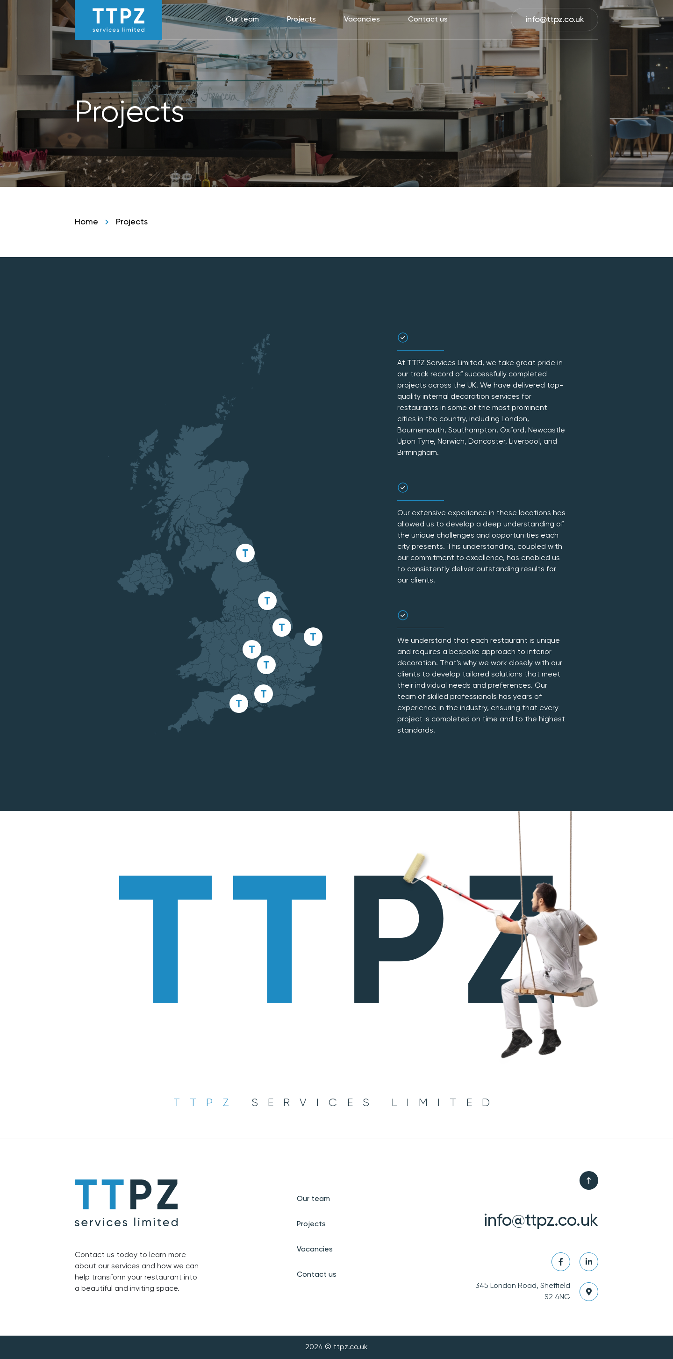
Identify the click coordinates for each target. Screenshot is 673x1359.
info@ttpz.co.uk (554, 19)
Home (86, 222)
